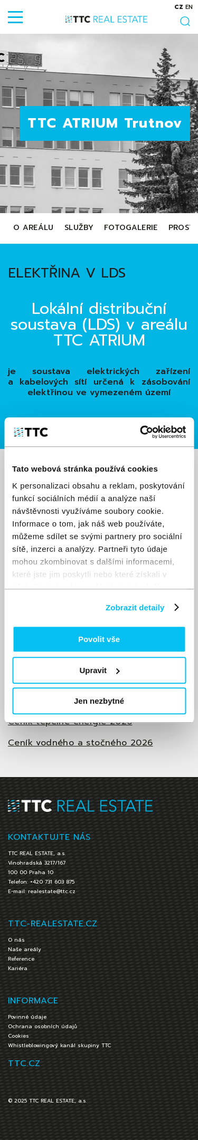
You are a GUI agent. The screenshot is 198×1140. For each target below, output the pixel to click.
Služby (78, 227)
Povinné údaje (27, 1017)
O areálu (33, 227)
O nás (16, 940)
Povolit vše (99, 639)
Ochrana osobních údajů (42, 1026)
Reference (21, 959)
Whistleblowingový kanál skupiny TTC (59, 1045)
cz (178, 7)
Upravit (99, 670)
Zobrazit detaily (135, 607)
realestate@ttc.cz (52, 891)
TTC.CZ (24, 1063)
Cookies (18, 1036)
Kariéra (17, 968)
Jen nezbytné (99, 700)
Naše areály (24, 949)
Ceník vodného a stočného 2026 (80, 742)
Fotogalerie (131, 227)
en (189, 7)
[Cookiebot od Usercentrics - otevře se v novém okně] (141, 432)
